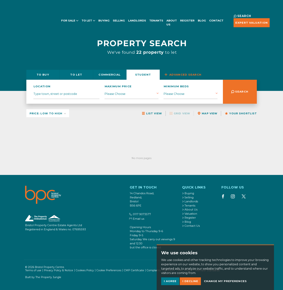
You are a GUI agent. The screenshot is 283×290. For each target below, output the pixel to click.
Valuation (189, 213)
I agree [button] (170, 281)
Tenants (147, 18)
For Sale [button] (61, 18)
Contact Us (191, 225)
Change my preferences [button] (225, 281)
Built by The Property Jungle (43, 277)
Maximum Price (118, 86)
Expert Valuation (239, 22)
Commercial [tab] (110, 74)
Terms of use (33, 270)
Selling (110, 18)
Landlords (128, 18)
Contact (210, 18)
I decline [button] (190, 281)
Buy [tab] (43, 74)
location (42, 86)
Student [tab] (143, 74)
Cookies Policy (85, 270)
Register (181, 18)
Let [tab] (76, 74)
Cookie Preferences (108, 270)
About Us (163, 20)
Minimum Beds (176, 86)
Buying (95, 18)
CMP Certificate (134, 270)
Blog (196, 18)
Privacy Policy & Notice (58, 270)
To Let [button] (79, 18)
